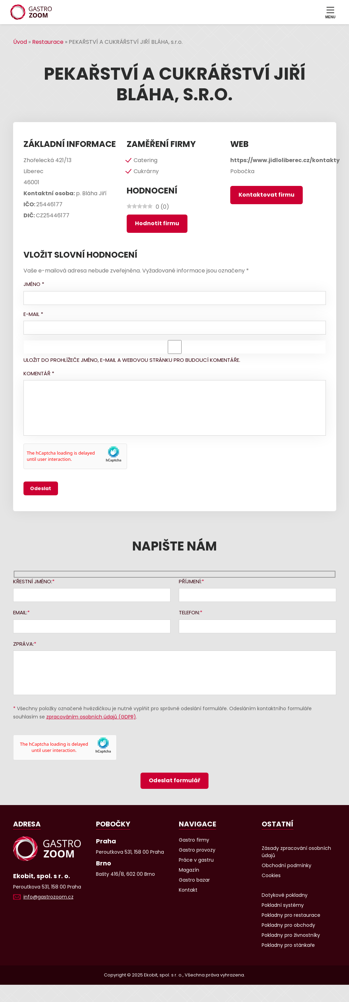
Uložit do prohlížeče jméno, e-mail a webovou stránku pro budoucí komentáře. (131, 360)
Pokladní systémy (283, 905)
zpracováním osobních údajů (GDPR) (91, 716)
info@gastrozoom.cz (48, 896)
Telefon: (189, 612)
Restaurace (48, 42)
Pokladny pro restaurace (291, 915)
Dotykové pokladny (285, 895)
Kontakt (188, 889)
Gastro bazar (194, 879)
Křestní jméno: (32, 581)
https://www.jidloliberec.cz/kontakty (285, 160)
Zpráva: (23, 643)
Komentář (38, 373)
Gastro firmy (194, 839)
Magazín (189, 869)
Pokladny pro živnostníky (291, 935)
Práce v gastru (196, 859)
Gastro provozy (197, 849)
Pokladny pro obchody (288, 925)
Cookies (271, 875)
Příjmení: (190, 581)
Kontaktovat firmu (266, 195)
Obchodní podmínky (286, 865)
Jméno (33, 284)
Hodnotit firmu (157, 223)
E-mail (33, 314)
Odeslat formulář (174, 780)
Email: (20, 612)
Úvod (20, 42)
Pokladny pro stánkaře (288, 945)
